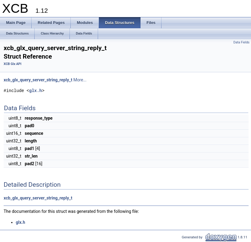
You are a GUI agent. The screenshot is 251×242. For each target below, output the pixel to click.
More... (79, 79)
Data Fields (241, 42)
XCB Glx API (12, 64)
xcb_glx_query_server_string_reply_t (38, 79)
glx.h (35, 91)
